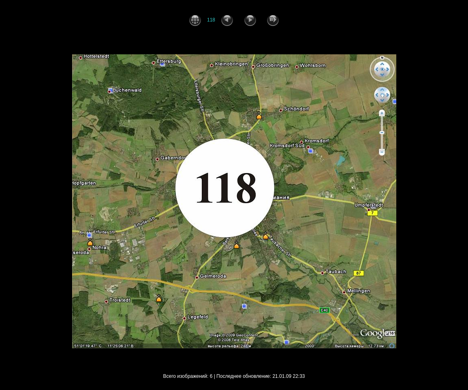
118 (211, 20)
